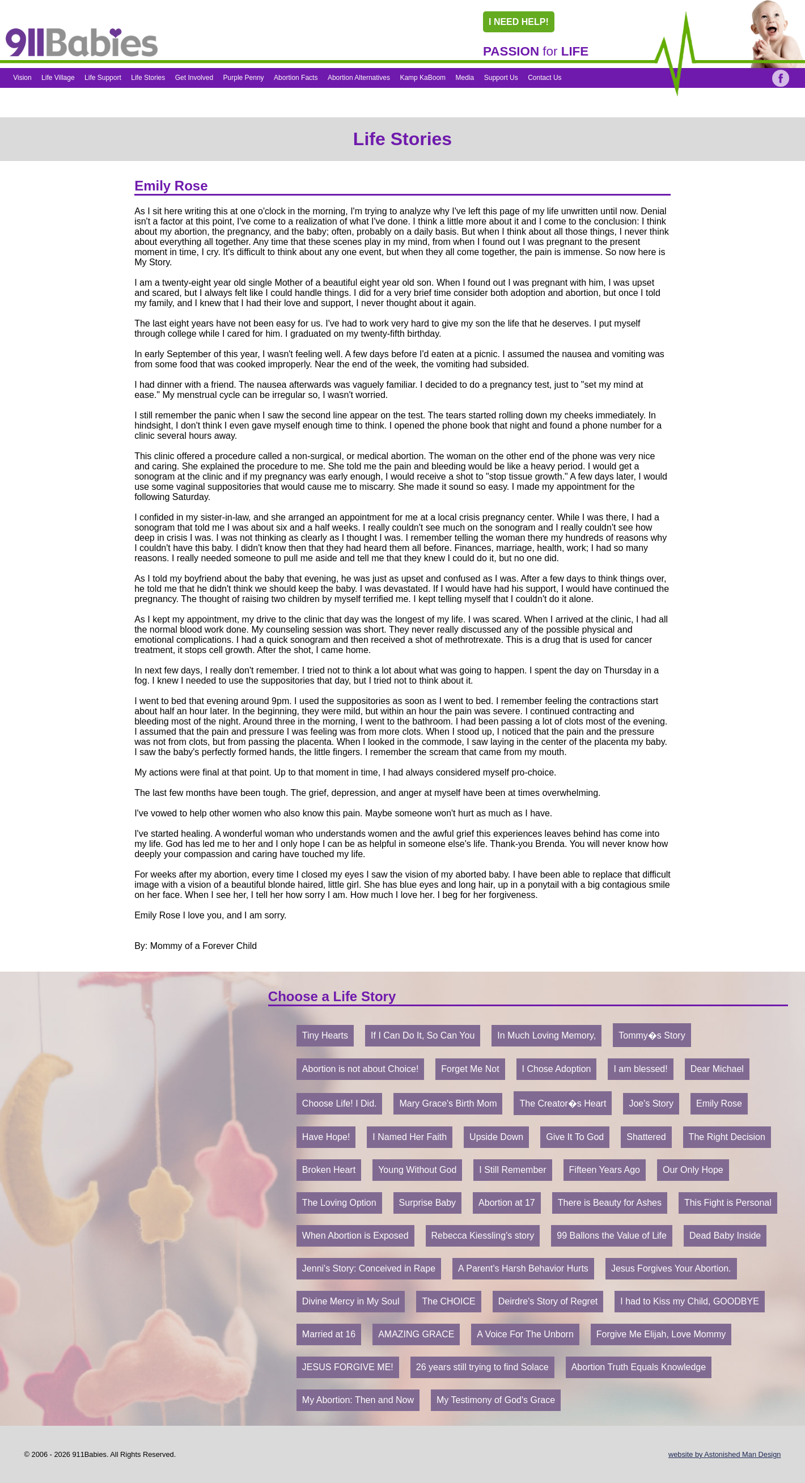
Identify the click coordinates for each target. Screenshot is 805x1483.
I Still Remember (512, 1170)
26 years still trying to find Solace (482, 1367)
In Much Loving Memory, (546, 1035)
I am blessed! (640, 1069)
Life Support (102, 78)
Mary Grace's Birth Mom (448, 1103)
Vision (22, 78)
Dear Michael (717, 1069)
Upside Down (496, 1137)
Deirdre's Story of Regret (548, 1301)
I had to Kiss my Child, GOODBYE (689, 1301)
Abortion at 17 (506, 1202)
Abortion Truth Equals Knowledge (638, 1367)
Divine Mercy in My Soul (351, 1301)
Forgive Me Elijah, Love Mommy (661, 1334)
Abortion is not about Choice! (360, 1069)
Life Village (58, 78)
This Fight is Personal (728, 1202)
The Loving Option (339, 1202)
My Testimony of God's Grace (496, 1400)
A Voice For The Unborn (525, 1334)
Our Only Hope (693, 1170)
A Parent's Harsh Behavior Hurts (523, 1268)
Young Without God (417, 1170)
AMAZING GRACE (416, 1334)
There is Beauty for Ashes (610, 1202)
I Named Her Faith (409, 1137)
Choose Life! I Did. (339, 1103)
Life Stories (148, 78)
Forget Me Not (470, 1069)
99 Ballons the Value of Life (612, 1235)
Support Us (501, 78)
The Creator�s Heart (562, 1103)
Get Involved (194, 78)
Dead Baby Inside (725, 1235)
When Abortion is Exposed (355, 1235)
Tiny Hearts (325, 1035)
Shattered (646, 1137)
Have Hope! (326, 1137)
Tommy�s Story (651, 1035)
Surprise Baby (427, 1202)
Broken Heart (328, 1170)
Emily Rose (719, 1103)
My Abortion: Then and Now (358, 1400)
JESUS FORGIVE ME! (347, 1367)
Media (465, 78)
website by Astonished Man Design (724, 1454)
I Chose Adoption (556, 1069)
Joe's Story (651, 1103)
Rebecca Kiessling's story (483, 1235)
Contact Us (544, 78)
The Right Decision (727, 1137)
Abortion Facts (295, 78)
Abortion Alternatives (359, 78)
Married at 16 (328, 1334)
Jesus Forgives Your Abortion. (671, 1268)
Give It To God (575, 1137)
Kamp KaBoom (423, 78)
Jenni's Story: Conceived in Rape (368, 1268)
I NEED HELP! (519, 22)
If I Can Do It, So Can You (422, 1035)
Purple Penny (243, 78)
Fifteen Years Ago (604, 1170)
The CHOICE (448, 1301)
